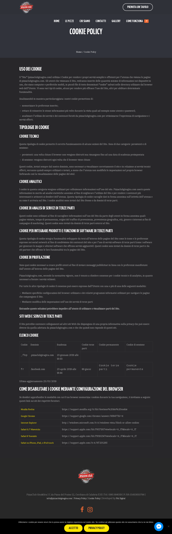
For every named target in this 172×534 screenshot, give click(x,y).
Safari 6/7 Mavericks (30, 430)
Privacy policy (97, 528)
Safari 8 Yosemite (29, 436)
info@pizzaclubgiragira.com (60, 499)
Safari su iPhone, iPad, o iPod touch (37, 443)
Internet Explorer (29, 423)
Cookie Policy (94, 499)
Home (79, 52)
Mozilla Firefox (27, 410)
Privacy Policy (80, 499)
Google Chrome (28, 416)
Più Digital (120, 499)
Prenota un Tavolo (137, 7)
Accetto (73, 528)
